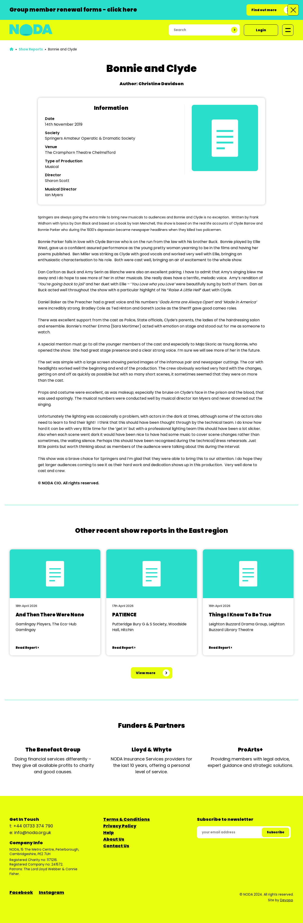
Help (108, 832)
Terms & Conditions (126, 819)
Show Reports (31, 49)
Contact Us (116, 846)
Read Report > (27, 647)
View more (146, 673)
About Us (113, 839)
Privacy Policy (119, 826)
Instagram (51, 892)
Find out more (264, 10)
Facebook (21, 892)
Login (261, 30)
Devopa (286, 900)
